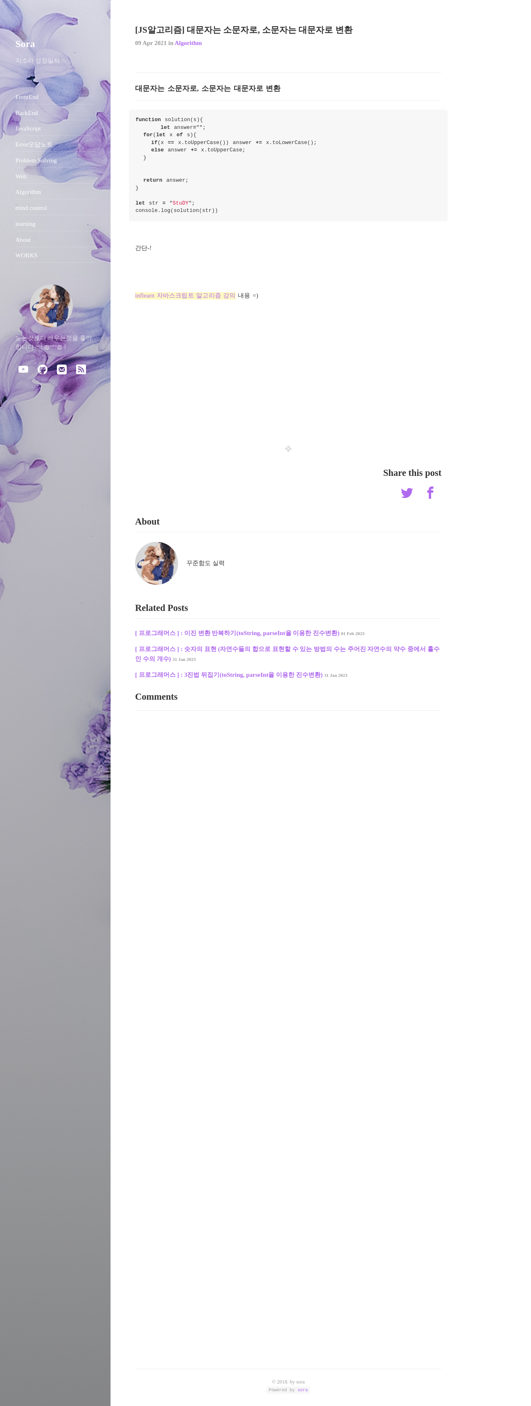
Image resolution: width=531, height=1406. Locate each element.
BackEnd (27, 113)
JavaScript (28, 128)
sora (302, 1389)
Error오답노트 (34, 144)
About (23, 240)
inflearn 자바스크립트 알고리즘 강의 (185, 295)
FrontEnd (27, 97)
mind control (31, 208)
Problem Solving (36, 160)
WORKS (27, 255)
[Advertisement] (288, 366)
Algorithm (188, 43)
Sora (25, 43)
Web (21, 176)
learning (26, 224)
